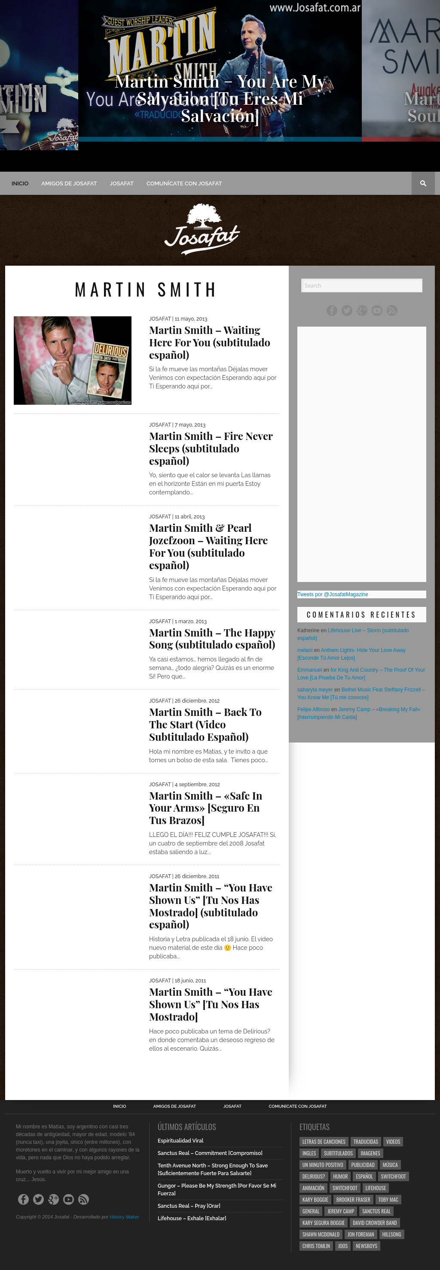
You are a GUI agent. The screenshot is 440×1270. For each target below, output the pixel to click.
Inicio (20, 183)
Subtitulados (338, 1153)
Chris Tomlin (316, 1245)
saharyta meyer (315, 690)
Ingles (309, 1153)
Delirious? (313, 1176)
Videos (393, 1141)
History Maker (124, 1216)
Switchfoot (393, 1176)
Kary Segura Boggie (323, 1222)
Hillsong (391, 1234)
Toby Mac (388, 1199)
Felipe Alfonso (313, 709)
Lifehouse (376, 1187)
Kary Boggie (315, 1199)
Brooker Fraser (353, 1199)
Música (390, 1164)
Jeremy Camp (340, 1211)
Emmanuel (309, 670)
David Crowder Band (375, 1222)
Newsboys (366, 1245)
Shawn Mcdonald (320, 1234)
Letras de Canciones (323, 1141)
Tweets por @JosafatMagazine (332, 594)
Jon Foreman (361, 1234)
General (310, 1211)
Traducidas (366, 1141)
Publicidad (363, 1164)
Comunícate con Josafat (184, 183)
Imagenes (370, 1153)
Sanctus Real (376, 1211)
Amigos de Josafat (69, 183)
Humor (340, 1176)
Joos (343, 1245)
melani (304, 650)
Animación (313, 1187)
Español (364, 1176)
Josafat (122, 183)
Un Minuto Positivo (322, 1164)
